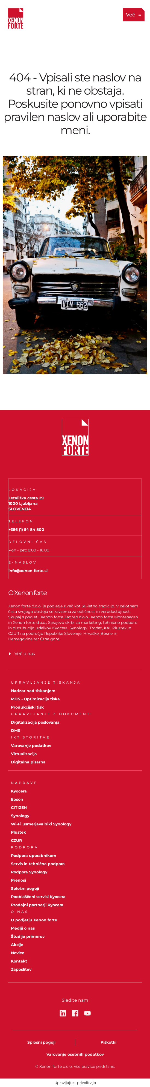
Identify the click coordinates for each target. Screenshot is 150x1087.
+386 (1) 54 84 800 (26, 529)
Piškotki (108, 1042)
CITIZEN (19, 807)
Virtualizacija (24, 753)
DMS (15, 730)
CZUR (16, 840)
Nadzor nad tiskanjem (33, 690)
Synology (20, 815)
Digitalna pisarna (28, 762)
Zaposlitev (21, 969)
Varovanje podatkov (31, 745)
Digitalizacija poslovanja (35, 722)
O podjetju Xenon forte (34, 920)
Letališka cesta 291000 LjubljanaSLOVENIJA (26, 503)
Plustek (18, 832)
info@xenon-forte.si (28, 570)
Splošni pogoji (25, 888)
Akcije (17, 944)
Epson (17, 799)
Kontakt (19, 961)
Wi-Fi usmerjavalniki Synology (41, 824)
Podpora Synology (29, 872)
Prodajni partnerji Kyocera (37, 904)
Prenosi (18, 880)
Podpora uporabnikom (33, 855)
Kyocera (19, 791)
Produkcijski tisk (27, 707)
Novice (17, 952)
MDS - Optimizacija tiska (35, 699)
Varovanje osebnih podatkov (75, 1054)
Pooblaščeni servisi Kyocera (38, 896)
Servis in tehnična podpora (38, 863)
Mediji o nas (23, 928)
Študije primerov (28, 936)
